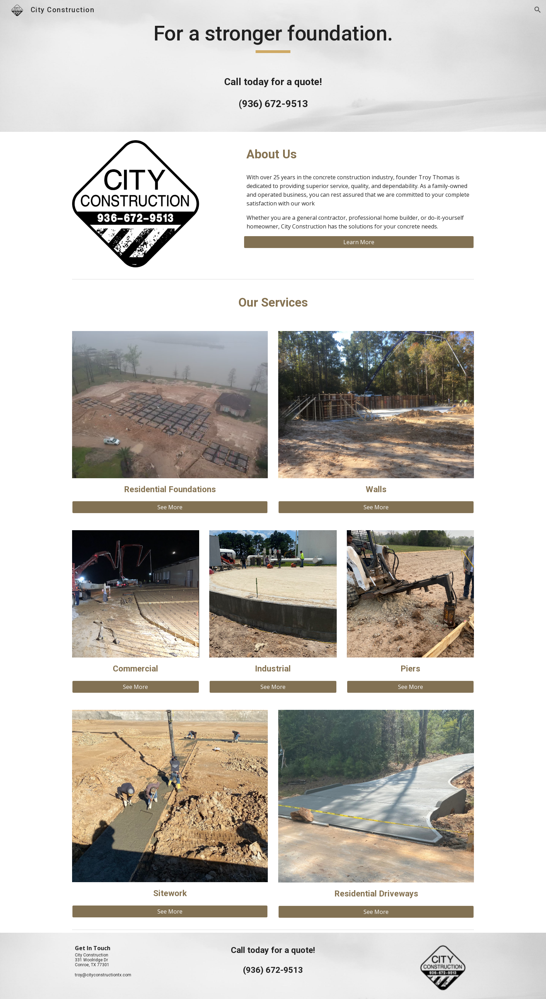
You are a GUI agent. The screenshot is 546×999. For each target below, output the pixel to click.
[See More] (169, 507)
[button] (537, 9)
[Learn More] (359, 242)
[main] (273, 65)
